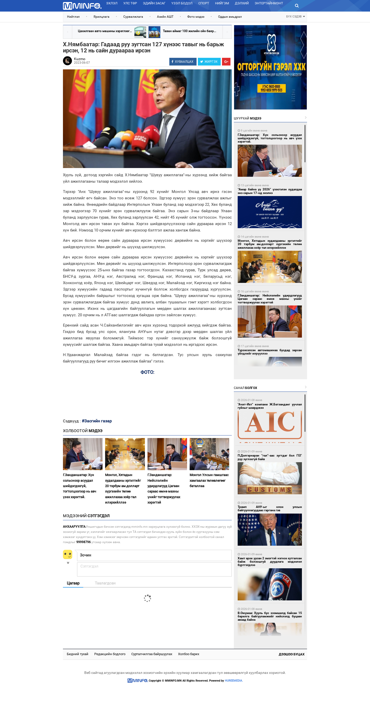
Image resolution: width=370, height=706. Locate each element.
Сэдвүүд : (72, 421)
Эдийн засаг (154, 3)
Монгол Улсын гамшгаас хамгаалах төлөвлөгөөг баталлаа (209, 480)
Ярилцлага (101, 16)
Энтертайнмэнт (269, 3)
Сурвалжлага (133, 16)
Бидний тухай (77, 654)
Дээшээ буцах (291, 654)
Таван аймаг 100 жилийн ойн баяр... (189, 31)
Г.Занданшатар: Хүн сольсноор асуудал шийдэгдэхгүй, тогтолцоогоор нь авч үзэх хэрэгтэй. (79, 486)
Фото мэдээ (195, 16)
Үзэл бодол (181, 3)
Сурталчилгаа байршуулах (151, 654)
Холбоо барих (188, 654)
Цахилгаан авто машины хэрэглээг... (105, 31)
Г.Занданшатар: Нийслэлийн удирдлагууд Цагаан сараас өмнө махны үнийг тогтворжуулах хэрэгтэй (163, 488)
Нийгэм (222, 3)
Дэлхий (242, 3)
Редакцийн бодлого (109, 654)
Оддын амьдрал (230, 16)
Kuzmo (79, 59)
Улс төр (130, 3)
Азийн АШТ (165, 16)
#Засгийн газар (97, 421)
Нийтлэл (73, 16)
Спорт (203, 3)
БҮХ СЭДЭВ (295, 16)
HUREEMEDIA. (234, 680)
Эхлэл (111, 3)
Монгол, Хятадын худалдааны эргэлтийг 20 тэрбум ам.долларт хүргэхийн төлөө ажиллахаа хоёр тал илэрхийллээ (123, 488)
